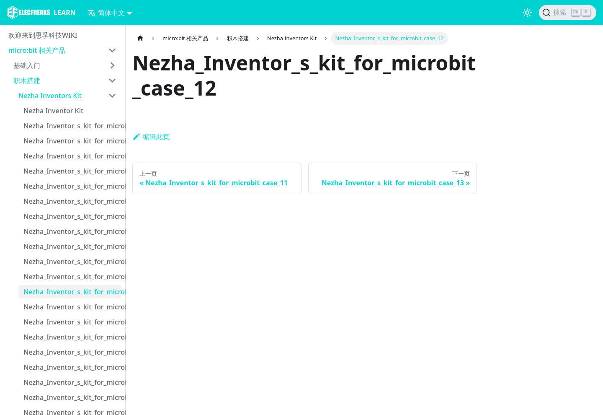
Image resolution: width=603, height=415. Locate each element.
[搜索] (567, 12)
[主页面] (140, 38)
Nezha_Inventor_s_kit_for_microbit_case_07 (72, 216)
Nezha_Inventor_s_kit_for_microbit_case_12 (72, 291)
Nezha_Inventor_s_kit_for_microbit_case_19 (72, 397)
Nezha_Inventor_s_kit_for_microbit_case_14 (72, 322)
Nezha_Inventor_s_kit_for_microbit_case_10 (72, 261)
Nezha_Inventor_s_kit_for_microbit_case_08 (72, 231)
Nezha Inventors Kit (50, 95)
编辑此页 (151, 136)
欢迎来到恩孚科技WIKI (42, 35)
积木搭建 (26, 80)
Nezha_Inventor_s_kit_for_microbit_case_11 (72, 276)
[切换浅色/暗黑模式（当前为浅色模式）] (527, 12)
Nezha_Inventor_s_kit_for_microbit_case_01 (72, 125)
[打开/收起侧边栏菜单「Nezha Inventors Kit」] (112, 95)
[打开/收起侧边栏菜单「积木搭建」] (112, 80)
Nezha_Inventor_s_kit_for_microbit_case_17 (72, 367)
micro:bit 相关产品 (36, 50)
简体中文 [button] (106, 12)
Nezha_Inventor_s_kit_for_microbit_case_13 (72, 306)
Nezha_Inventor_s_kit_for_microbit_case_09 (72, 246)
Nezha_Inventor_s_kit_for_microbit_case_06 (72, 201)
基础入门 (26, 65)
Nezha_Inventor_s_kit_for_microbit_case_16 (72, 352)
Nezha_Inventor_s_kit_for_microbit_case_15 (72, 337)
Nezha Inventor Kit (53, 110)
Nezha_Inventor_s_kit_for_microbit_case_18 (72, 382)
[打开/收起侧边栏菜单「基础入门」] (112, 65)
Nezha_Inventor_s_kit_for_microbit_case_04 (72, 171)
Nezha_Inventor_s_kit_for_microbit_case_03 (72, 156)
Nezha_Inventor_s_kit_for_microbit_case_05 (72, 186)
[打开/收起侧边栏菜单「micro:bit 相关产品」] (112, 50)
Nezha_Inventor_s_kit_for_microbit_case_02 (72, 140)
